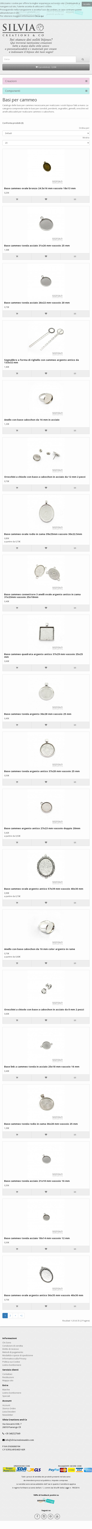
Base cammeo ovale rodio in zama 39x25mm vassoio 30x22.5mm (43, 534)
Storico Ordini (9, 1408)
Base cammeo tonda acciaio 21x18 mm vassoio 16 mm (37, 1180)
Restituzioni (8, 1377)
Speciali (6, 1396)
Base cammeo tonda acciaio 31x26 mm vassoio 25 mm (37, 245)
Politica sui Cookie (11, 1361)
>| (21, 1315)
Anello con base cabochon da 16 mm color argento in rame (39, 949)
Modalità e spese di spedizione (17, 1355)
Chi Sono (6, 1342)
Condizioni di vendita (12, 1345)
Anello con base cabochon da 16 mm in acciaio (32, 419)
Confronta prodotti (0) (12, 123)
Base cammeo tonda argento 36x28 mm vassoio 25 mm (37, 713)
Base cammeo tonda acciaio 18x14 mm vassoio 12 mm (37, 1238)
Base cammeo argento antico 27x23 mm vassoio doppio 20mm (42, 828)
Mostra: (86, 137)
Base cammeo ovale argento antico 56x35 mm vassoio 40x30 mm (43, 1295)
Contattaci (7, 1374)
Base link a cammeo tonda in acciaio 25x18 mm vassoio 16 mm (41, 1066)
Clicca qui (39, 16)
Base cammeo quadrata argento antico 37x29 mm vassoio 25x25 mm (43, 655)
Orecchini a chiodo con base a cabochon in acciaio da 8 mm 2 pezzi (44, 1009)
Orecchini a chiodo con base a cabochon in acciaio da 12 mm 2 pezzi (44, 476)
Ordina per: (84, 128)
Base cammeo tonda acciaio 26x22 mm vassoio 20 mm (37, 302)
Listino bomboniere (11, 1364)
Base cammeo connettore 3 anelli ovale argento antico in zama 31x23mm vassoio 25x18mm (42, 596)
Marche (6, 1389)
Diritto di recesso (10, 1348)
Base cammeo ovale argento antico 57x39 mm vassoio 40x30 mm (43, 888)
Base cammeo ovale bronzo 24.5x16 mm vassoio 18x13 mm (40, 188)
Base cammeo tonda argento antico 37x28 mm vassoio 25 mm (42, 771)
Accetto (86, 4)
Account (6, 1405)
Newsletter (7, 1414)
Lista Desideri (9, 1411)
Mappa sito (7, 1380)
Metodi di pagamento (12, 1352)
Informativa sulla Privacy (14, 1358)
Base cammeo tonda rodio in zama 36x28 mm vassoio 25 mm (41, 1123)
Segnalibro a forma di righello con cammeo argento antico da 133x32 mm (41, 361)
